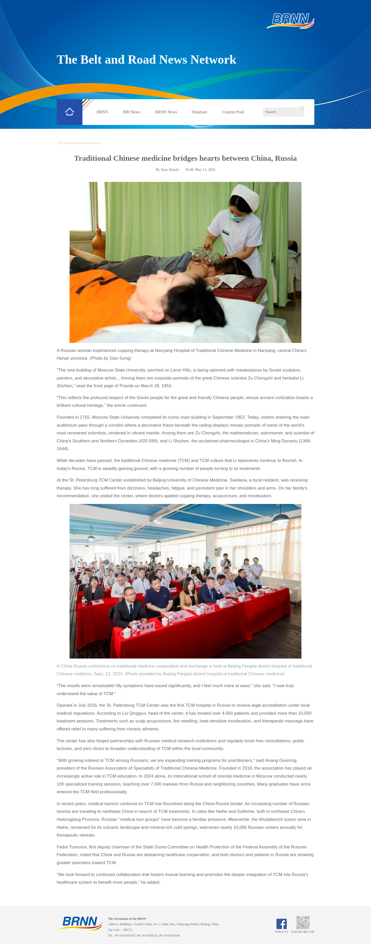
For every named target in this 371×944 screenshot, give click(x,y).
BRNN (102, 112)
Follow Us (281, 929)
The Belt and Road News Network (146, 59)
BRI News (131, 112)
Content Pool (233, 112)
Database (199, 112)
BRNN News (166, 112)
